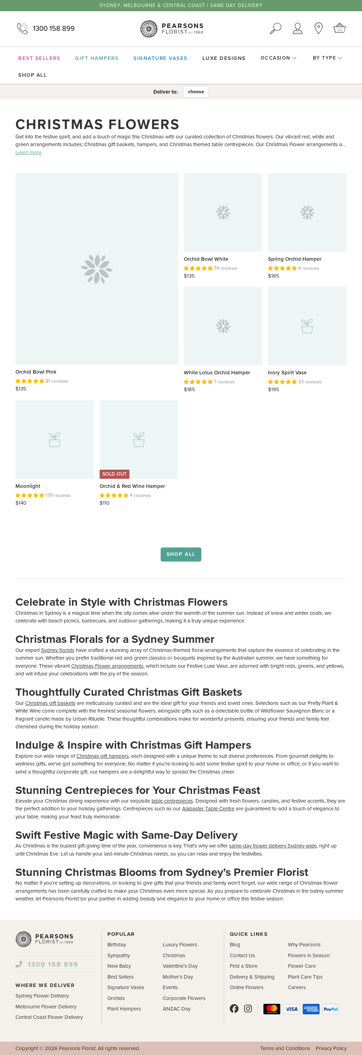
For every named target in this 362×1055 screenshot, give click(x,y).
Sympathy (118, 955)
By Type (328, 58)
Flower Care (302, 966)
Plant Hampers (124, 1009)
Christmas (174, 955)
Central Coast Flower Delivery (49, 1017)
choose (196, 92)
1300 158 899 (45, 29)
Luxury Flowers (180, 944)
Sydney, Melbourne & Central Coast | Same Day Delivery (181, 5)
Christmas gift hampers (102, 756)
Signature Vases (125, 987)
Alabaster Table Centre (208, 808)
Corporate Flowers (184, 998)
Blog (235, 944)
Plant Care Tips (305, 977)
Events (170, 987)
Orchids (116, 998)
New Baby (119, 966)
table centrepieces (172, 801)
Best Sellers (120, 977)
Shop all (181, 554)
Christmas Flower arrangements (107, 666)
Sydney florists (57, 650)
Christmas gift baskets (50, 703)
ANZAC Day (176, 1009)
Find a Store (243, 966)
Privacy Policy (331, 1048)
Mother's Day (178, 977)
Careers (297, 987)
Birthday (116, 944)
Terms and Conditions (285, 1048)
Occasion (279, 58)
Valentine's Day (180, 966)
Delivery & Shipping (252, 977)
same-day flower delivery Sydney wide (273, 846)
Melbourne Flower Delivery (45, 1006)
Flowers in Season (309, 955)
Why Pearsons (304, 944)
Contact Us (242, 955)
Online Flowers (246, 987)
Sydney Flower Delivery (42, 996)
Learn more (28, 152)
